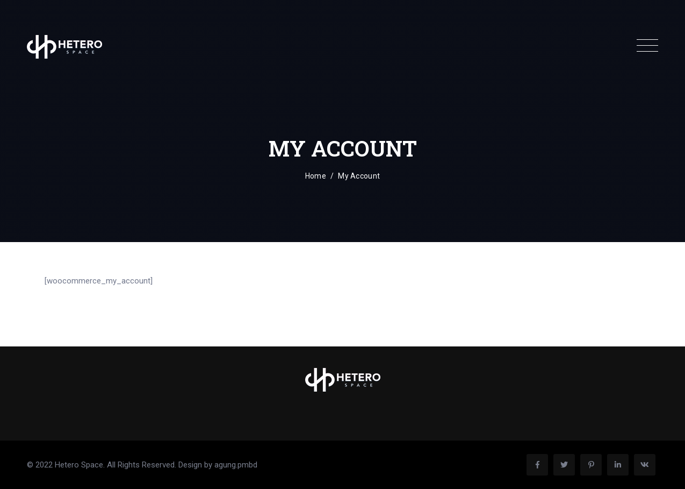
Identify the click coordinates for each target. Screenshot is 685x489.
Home (315, 176)
